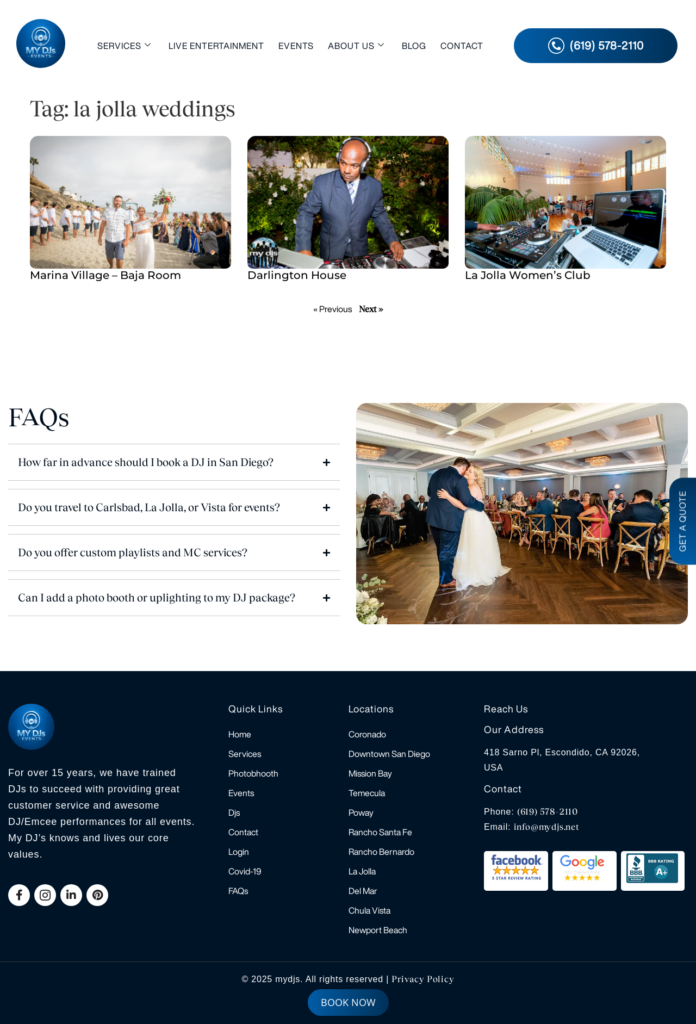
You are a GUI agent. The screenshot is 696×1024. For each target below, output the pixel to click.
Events (296, 45)
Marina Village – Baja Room (105, 275)
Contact (461, 45)
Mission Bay (370, 773)
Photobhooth (253, 773)
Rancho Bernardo (381, 851)
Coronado (367, 734)
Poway (361, 812)
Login (238, 851)
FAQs (238, 890)
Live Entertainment (216, 45)
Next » (371, 309)
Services (124, 45)
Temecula (367, 793)
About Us (356, 45)
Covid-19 (245, 871)
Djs (234, 812)
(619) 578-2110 (547, 811)
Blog (414, 45)
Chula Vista (369, 910)
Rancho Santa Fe (380, 832)
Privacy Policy (422, 979)
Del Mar (363, 890)
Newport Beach (378, 930)
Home (239, 734)
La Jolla (362, 871)
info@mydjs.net (547, 827)
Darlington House (296, 275)
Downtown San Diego (389, 753)
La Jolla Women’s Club (528, 275)
